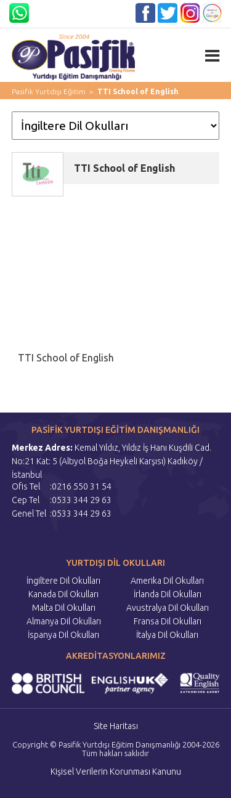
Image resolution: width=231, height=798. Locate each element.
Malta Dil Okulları (63, 608)
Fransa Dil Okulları (167, 621)
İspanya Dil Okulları (63, 635)
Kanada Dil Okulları (63, 594)
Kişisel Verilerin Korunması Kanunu (116, 771)
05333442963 (62, 8)
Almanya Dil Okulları (63, 621)
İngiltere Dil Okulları (63, 581)
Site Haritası (116, 726)
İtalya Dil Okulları (167, 635)
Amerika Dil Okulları (167, 581)
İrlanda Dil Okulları (167, 594)
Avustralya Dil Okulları (167, 608)
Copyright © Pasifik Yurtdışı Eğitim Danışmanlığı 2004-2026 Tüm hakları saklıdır (115, 748)
